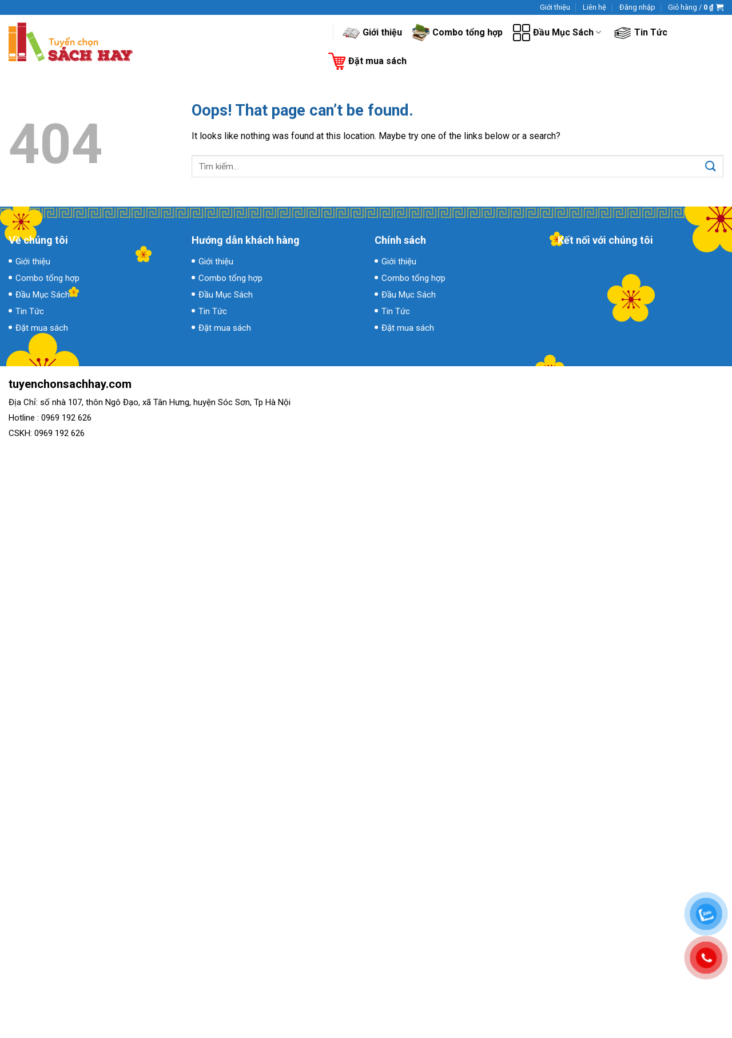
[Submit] (710, 166)
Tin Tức (640, 32)
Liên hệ (594, 7)
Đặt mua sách (367, 61)
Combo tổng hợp (457, 32)
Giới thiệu (555, 7)
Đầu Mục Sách (557, 32)
